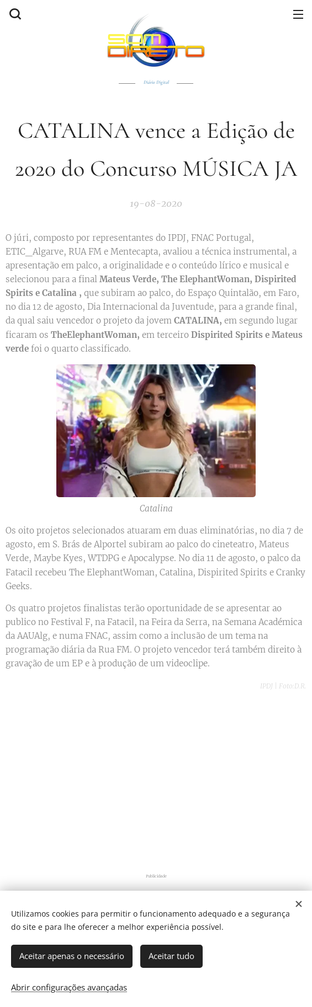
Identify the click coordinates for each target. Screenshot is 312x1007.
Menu (298, 14)
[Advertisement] (159, 778)
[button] (14, 14)
